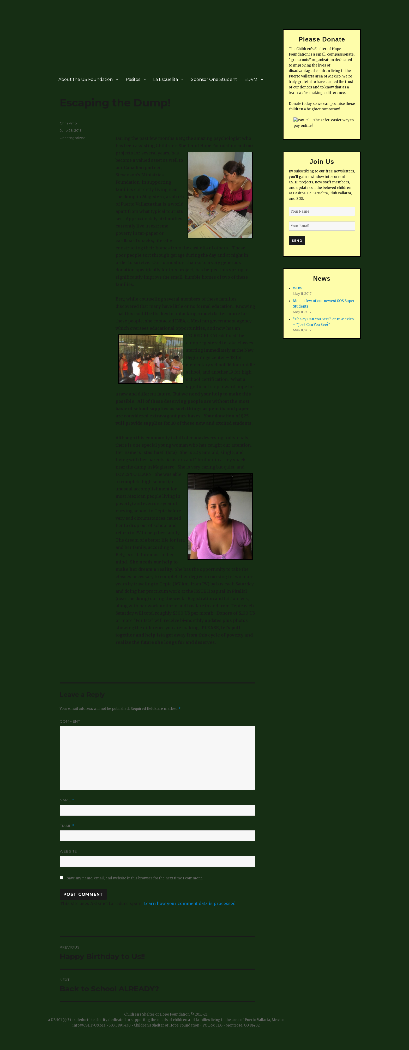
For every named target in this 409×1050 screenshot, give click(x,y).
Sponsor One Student (214, 79)
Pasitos (133, 79)
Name (67, 800)
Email (67, 826)
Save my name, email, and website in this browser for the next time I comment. (135, 878)
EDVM (250, 79)
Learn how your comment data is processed (189, 903)
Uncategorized (73, 138)
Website (68, 851)
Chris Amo (68, 123)
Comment (70, 721)
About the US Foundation (85, 79)
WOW (297, 288)
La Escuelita (165, 79)
